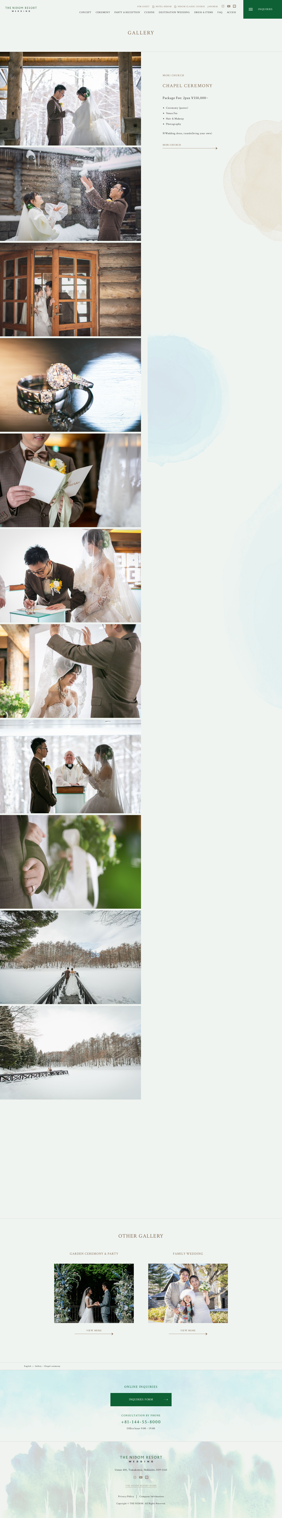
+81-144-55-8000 (141, 1422)
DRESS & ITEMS (203, 12)
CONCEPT (85, 12)
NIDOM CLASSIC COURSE (191, 6)
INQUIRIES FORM (141, 1399)
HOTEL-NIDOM (164, 6)
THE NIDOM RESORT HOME (141, 1485)
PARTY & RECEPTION (127, 12)
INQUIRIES (265, 9)
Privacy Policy (126, 1496)
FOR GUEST (143, 6)
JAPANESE (213, 6)
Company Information (151, 1496)
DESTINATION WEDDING (174, 12)
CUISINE (149, 12)
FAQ (219, 12)
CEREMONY (103, 12)
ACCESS (231, 12)
